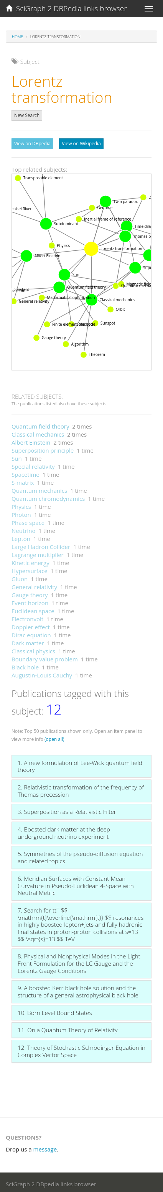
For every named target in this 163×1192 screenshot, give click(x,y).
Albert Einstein (31, 440)
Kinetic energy (30, 561)
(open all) (54, 737)
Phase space (28, 521)
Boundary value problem (45, 657)
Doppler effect (31, 625)
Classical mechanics (38, 432)
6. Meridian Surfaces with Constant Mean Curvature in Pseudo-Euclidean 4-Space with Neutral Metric (76, 884)
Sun (17, 456)
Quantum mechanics (39, 488)
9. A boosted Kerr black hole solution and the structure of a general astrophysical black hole (78, 989)
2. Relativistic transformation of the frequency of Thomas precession (81, 788)
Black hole (25, 665)
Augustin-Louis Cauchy (42, 673)
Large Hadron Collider (41, 545)
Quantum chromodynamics (48, 496)
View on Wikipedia (81, 143)
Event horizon (30, 601)
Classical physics (33, 649)
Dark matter (28, 641)
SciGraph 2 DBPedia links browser (66, 8)
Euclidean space (33, 609)
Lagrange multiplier (38, 553)
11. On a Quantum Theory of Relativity (68, 1028)
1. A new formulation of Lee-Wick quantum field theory (80, 764)
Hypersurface (30, 569)
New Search (27, 115)
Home (17, 36)
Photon (21, 512)
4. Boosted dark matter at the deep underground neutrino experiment (64, 830)
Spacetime (26, 472)
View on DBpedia (32, 143)
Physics (21, 504)
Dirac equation (31, 633)
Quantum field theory (40, 424)
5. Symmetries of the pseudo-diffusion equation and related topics (80, 855)
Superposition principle (43, 448)
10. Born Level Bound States (55, 1011)
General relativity (34, 585)
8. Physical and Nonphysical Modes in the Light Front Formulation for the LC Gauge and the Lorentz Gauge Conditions (79, 961)
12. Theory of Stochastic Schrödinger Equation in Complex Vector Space (81, 1049)
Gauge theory (30, 593)
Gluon (20, 577)
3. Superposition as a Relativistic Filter (67, 810)
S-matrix (23, 480)
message (45, 1147)
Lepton (21, 537)
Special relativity (33, 464)
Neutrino (23, 529)
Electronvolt (27, 617)
